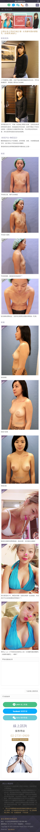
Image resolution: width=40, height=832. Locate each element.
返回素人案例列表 (32, 691)
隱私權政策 (11, 829)
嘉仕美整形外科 (20, 1)
